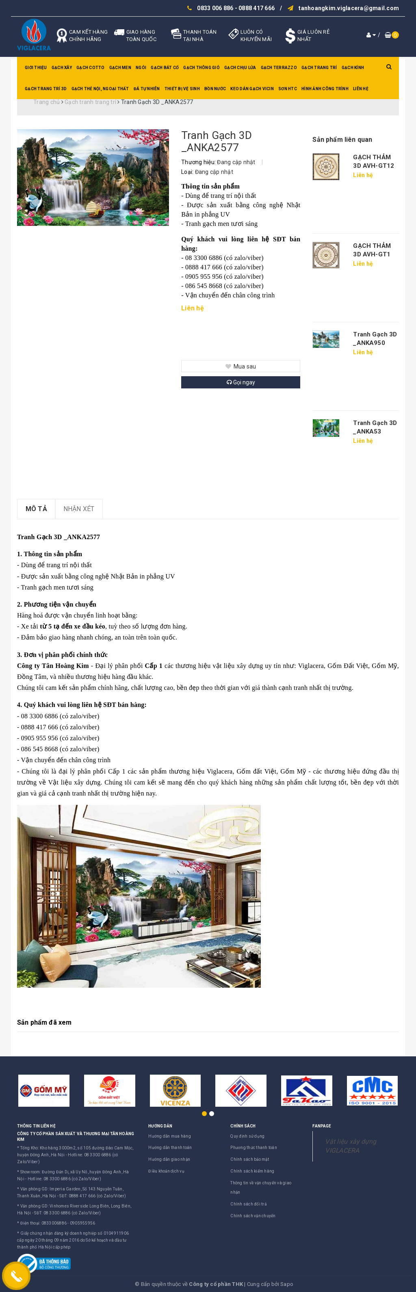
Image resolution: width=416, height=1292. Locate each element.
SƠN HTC (287, 89)
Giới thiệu (36, 67)
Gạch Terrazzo (279, 67)
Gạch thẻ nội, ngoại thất (100, 89)
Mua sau (240, 366)
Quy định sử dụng (247, 1136)
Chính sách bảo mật (249, 1159)
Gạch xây (62, 67)
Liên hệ (360, 89)
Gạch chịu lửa (240, 67)
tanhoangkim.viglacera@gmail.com (349, 8)
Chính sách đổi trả (248, 1204)
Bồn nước (215, 89)
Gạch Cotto (90, 67)
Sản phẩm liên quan (342, 139)
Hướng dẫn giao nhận (169, 1159)
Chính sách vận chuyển (252, 1216)
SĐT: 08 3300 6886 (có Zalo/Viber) (67, 1213)
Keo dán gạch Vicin (252, 89)
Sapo (286, 1284)
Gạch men (120, 67)
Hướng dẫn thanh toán (170, 1147)
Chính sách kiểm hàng (252, 1171)
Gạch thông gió (201, 67)
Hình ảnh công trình (325, 89)
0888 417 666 (256, 8)
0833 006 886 (215, 8)
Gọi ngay (241, 382)
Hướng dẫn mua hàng (169, 1136)
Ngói (141, 67)
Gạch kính (353, 67)
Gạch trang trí (319, 67)
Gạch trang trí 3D (46, 89)
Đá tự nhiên (147, 89)
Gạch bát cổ (165, 67)
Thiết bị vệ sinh (182, 89)
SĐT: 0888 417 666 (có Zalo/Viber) (92, 1196)
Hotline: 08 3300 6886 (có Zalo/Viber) (64, 1179)
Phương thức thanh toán (253, 1147)
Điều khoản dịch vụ (166, 1171)
